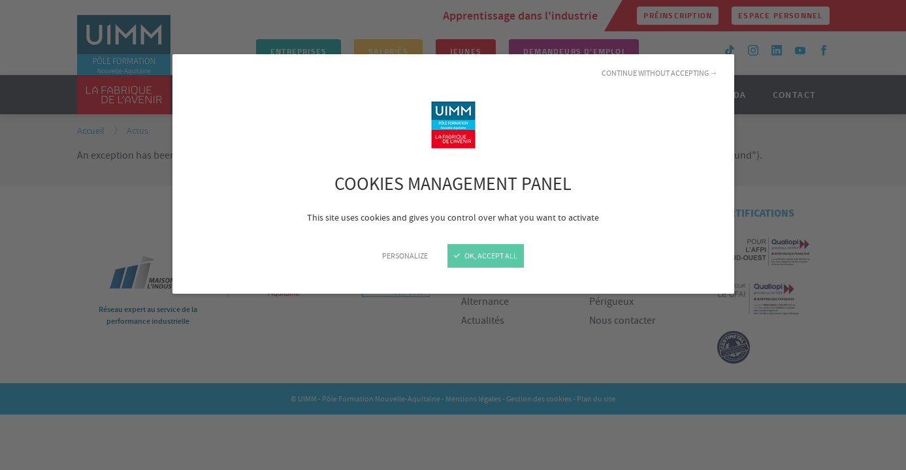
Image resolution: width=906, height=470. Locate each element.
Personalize (405, 256)
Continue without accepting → (660, 73)
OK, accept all (485, 256)
